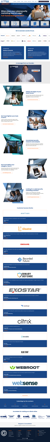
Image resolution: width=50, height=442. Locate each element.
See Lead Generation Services (32, 99)
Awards (19, 436)
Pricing (33, 1)
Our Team (19, 433)
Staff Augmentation (11, 436)
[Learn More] (5, 24)
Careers (19, 435)
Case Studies (29, 434)
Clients (22, 1)
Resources (29, 1)
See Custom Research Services (32, 148)
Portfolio (25, 1)
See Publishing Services (7, 172)
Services (15, 1)
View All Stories (25, 395)
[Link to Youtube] (27, 438)
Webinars (29, 433)
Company (18, 1)
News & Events (20, 434)
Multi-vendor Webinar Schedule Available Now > (22, 4)
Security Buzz (17, 53)
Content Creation (11, 433)
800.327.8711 (40, 435)
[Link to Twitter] (25, 438)
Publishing (10, 435)
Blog (35, 1)
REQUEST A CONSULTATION (43, 1)
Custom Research (11, 434)
